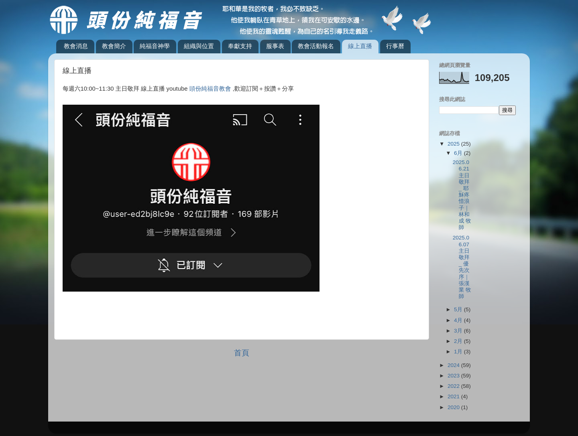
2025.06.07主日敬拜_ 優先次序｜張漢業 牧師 (462, 267)
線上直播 (360, 46)
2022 (454, 386)
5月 (459, 309)
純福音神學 (155, 46)
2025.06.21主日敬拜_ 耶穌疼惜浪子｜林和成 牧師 (462, 194)
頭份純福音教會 (210, 88)
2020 (454, 407)
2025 (454, 144)
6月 (459, 153)
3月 (459, 331)
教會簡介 (114, 46)
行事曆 (395, 46)
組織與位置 (199, 46)
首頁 (241, 353)
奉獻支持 (240, 46)
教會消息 (76, 46)
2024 (454, 365)
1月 (459, 352)
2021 (454, 396)
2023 (454, 376)
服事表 (275, 46)
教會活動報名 (316, 46)
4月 (459, 320)
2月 (459, 341)
